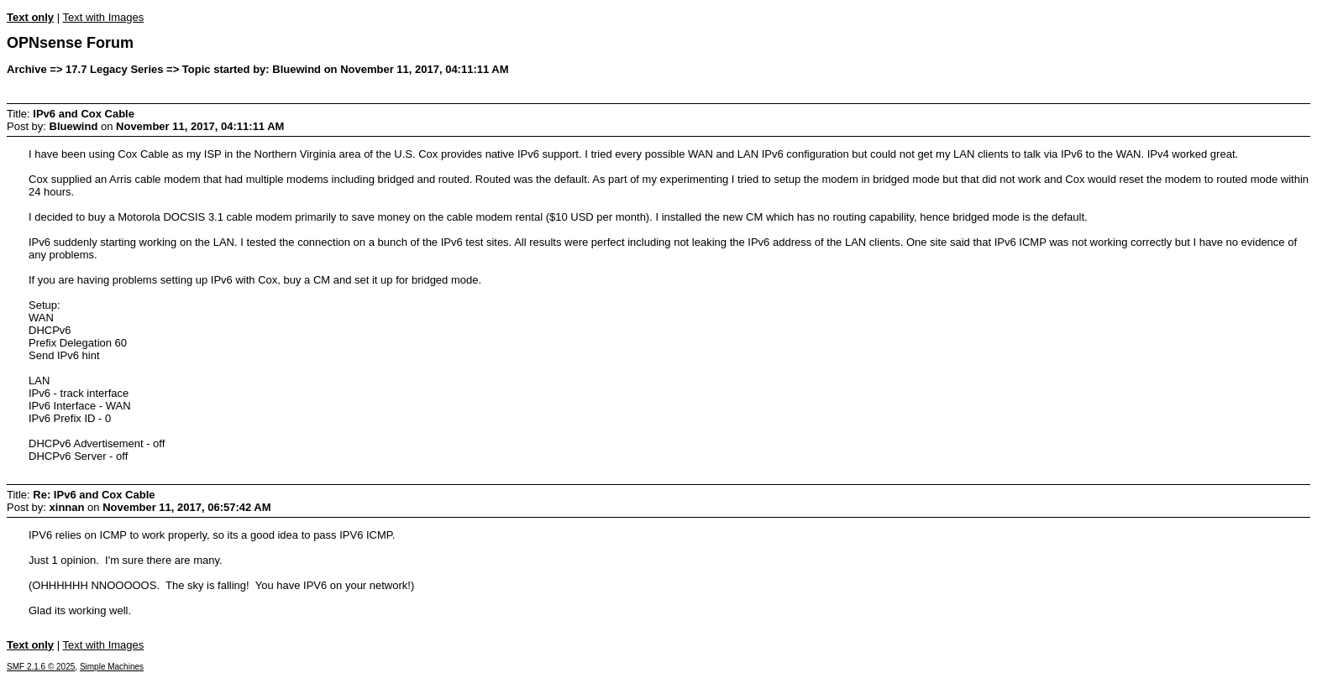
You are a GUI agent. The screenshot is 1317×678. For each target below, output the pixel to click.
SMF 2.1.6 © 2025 (41, 666)
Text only (30, 17)
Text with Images (103, 17)
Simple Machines (112, 666)
